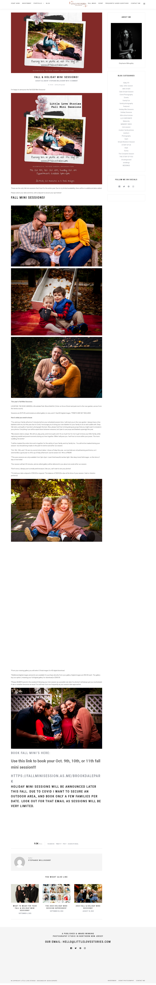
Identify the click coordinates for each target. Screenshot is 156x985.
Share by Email (73, 844)
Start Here (15, 3)
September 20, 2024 (56, 911)
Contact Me (135, 3)
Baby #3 (126, 83)
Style (126, 148)
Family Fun (126, 100)
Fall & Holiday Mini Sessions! (56, 77)
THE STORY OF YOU (126, 157)
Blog (48, 3)
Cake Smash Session (126, 92)
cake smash (126, 89)
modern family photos (126, 130)
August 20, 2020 (40, 81)
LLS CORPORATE (126, 118)
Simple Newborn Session (126, 142)
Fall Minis (92, 3)
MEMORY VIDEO (126, 124)
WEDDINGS (126, 165)
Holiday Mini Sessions (126, 109)
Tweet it (58, 844)
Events (51, 84)
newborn (126, 133)
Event (100, 3)
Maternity (126, 121)
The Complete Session (126, 154)
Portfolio (38, 3)
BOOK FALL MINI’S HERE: (30, 753)
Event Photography (126, 94)
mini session (126, 127)
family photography (60, 84)
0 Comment (74, 81)
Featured (126, 106)
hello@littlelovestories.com (87, 941)
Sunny (126, 151)
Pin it (64, 844)
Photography (126, 136)
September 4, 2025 (25, 913)
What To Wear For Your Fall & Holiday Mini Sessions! (25, 908)
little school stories (126, 115)
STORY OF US (126, 145)
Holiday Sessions (126, 112)
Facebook (51, 844)
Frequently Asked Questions (117, 3)
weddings (126, 162)
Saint (126, 139)
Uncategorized (126, 160)
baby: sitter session (126, 86)
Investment (26, 3)
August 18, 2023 (88, 911)
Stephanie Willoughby (57, 81)
